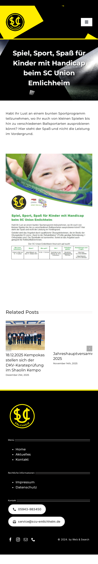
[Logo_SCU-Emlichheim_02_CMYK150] (15, 14)
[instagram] (18, 540)
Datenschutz (26, 487)
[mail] (26, 540)
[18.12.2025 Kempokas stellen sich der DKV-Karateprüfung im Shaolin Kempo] (25, 322)
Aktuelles (23, 454)
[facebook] (10, 540)
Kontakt (22, 459)
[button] (8, 348)
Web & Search (80, 539)
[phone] (33, 540)
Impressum (25, 482)
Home (21, 449)
